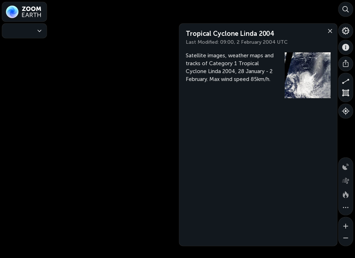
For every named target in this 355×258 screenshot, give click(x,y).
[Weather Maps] (24, 31)
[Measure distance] (346, 80)
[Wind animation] (346, 179)
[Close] (328, 30)
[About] (346, 47)
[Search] (346, 9)
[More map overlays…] (346, 208)
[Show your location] (346, 111)
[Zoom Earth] (24, 12)
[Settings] (346, 31)
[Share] (346, 64)
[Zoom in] (346, 224)
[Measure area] (346, 94)
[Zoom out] (346, 238)
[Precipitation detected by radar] (346, 165)
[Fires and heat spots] (346, 193)
